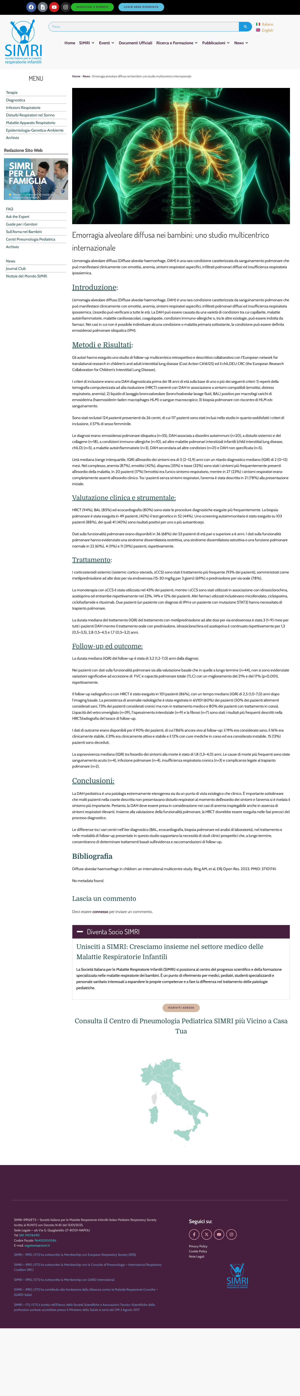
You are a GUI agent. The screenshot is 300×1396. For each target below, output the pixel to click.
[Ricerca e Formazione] (177, 43)
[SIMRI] (87, 43)
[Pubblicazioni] (216, 43)
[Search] (245, 26)
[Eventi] (107, 43)
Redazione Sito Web (23, 150)
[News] (241, 43)
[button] (181, 931)
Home (76, 76)
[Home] (70, 43)
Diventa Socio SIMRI (113, 931)
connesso (100, 911)
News (86, 76)
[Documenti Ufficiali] (135, 43)
